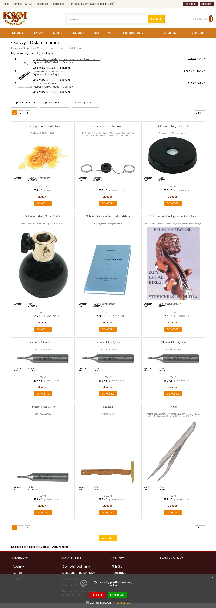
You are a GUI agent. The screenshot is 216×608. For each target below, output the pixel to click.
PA (109, 32)
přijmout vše (117, 594)
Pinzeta (173, 406)
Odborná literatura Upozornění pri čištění (173, 216)
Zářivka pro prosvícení (49, 71)
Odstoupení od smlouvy (78, 572)
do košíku (43, 203)
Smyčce (27, 48)
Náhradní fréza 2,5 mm (173, 342)
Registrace (58, 3)
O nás (28, 3)
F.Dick (161, 487)
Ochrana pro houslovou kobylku (43, 126)
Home (14, 48)
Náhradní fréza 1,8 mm (43, 406)
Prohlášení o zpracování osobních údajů (91, 3)
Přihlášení (118, 566)
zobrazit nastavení (101, 602)
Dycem (161, 178)
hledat (156, 18)
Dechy (57, 32)
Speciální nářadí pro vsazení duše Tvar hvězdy (67, 59)
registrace (190, 3)
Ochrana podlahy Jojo (108, 126)
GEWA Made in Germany (59, 62)
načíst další (108, 538)
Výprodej (197, 32)
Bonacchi (97, 178)
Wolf (30, 304)
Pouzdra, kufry (133, 32)
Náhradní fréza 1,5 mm (43, 342)
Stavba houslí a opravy (50, 48)
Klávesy (78, 32)
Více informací (122, 602)
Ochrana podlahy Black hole (173, 126)
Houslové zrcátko (45, 83)
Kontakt (17, 3)
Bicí (96, 32)
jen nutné (97, 594)
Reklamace (42, 3)
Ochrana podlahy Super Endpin (43, 216)
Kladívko (108, 406)
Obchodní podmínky (76, 566)
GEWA (31, 368)
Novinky (18, 566)
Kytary (38, 32)
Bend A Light (51, 74)
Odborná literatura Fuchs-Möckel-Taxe (108, 216)
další (200, 112)
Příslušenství (168, 32)
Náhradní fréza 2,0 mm (108, 342)
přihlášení (206, 3)
